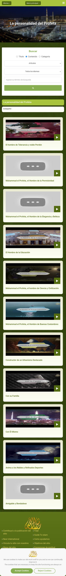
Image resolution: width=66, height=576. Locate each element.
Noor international (11, 539)
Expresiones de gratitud (44, 547)
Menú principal (33, 3)
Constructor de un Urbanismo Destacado (24, 360)
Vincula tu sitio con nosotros (16, 543)
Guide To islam (41, 535)
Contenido (31, 56)
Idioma (6, 3)
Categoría (44, 56)
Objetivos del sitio (42, 543)
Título (20, 56)
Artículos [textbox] (32, 63)
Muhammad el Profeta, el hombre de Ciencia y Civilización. (32, 288)
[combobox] (33, 63)
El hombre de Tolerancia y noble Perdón (24, 145)
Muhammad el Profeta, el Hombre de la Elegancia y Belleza (33, 216)
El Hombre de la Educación (18, 252)
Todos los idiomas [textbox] (32, 71)
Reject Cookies (44, 570)
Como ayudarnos (42, 539)
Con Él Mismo (12, 432)
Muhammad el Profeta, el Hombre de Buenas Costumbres (32, 324)
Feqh (36, 531)
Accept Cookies (22, 570)
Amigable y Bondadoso (16, 503)
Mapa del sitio (9, 547)
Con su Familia (12, 396)
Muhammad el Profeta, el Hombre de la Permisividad (30, 180)
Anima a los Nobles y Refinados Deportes (24, 467)
